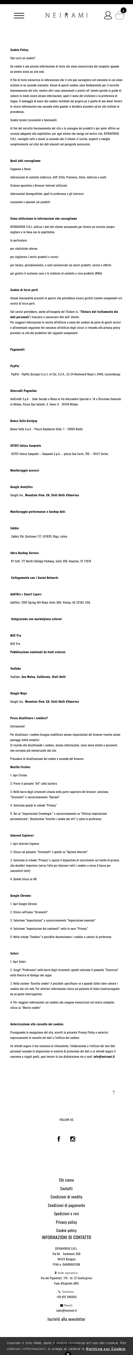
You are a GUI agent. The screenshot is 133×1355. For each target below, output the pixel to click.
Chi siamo (66, 1180)
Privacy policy (66, 1222)
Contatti (66, 1188)
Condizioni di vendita (67, 1197)
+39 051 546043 (66, 1297)
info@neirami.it (104, 1056)
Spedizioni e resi (66, 1213)
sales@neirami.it (66, 1310)
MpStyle (73, 1343)
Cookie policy (66, 1230)
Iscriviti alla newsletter (66, 1319)
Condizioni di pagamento (66, 1205)
